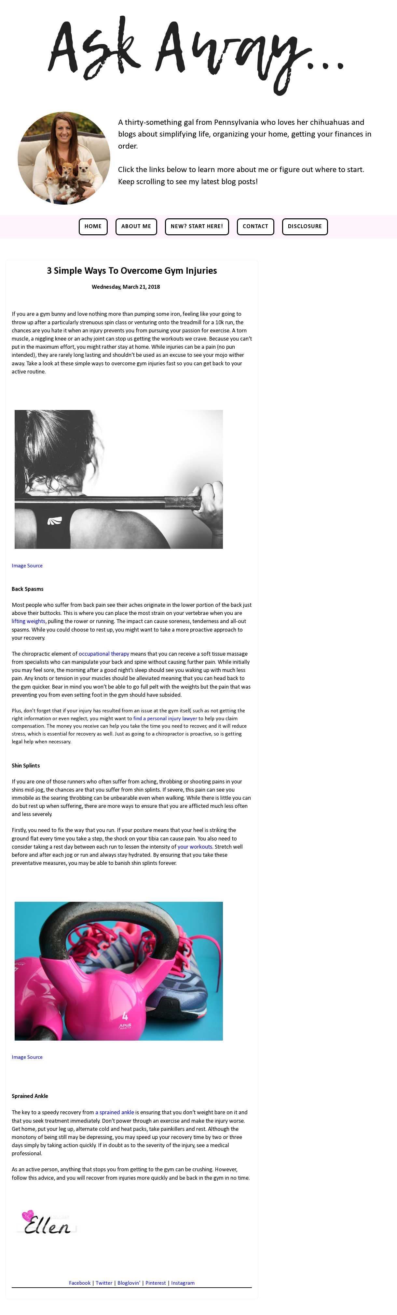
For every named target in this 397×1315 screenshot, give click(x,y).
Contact (255, 227)
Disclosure (305, 227)
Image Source (27, 566)
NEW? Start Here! (197, 227)
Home (93, 227)
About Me (136, 227)
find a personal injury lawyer (165, 719)
